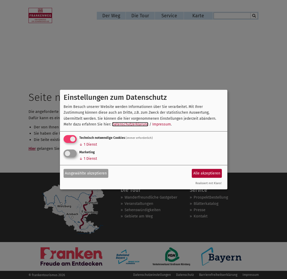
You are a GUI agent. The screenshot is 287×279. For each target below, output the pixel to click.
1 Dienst (88, 144)
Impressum (161, 124)
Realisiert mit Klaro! (208, 183)
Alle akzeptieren (206, 173)
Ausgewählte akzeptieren (86, 173)
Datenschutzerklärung (130, 124)
